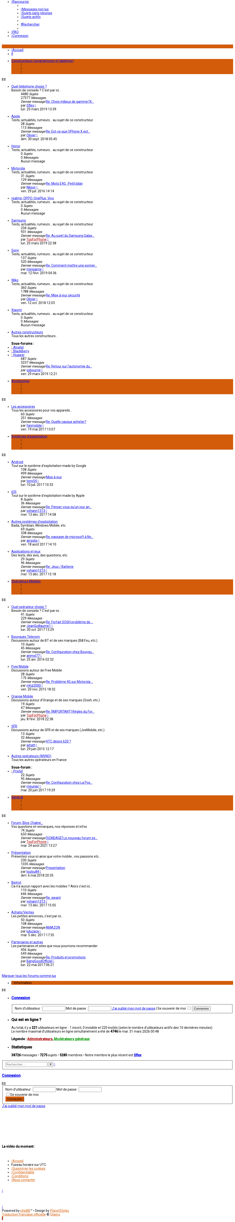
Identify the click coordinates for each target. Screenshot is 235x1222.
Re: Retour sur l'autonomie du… (69, 366)
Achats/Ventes (22, 912)
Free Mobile (20, 666)
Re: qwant (53, 898)
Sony (15, 250)
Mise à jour (54, 477)
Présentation (21, 853)
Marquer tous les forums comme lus (29, 976)
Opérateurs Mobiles (26, 581)
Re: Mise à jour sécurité (63, 295)
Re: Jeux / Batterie (60, 566)
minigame (34, 269)
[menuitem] (35, 9)
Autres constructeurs (27, 332)
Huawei (17, 355)
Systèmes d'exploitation (29, 436)
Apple (15, 116)
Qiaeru (55, 1214)
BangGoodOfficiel (39, 961)
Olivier (31, 135)
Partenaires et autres (27, 942)
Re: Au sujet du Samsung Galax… (70, 235)
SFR (14, 726)
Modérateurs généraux (72, 1039)
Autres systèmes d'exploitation (34, 522)
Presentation (55, 868)
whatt (30, 745)
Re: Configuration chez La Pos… (69, 782)
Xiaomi (16, 310)
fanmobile (34, 425)
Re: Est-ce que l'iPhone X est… (68, 131)
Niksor (31, 187)
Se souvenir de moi (174, 1008)
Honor (15, 146)
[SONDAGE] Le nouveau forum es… (71, 838)
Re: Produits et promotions (66, 957)
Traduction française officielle (24, 1214)
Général (17, 797)
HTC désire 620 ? (58, 741)
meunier (32, 786)
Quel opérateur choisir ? (29, 607)
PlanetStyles (59, 1211)
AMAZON (53, 927)
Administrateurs (39, 1039)
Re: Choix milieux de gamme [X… (70, 101)
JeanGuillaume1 (38, 626)
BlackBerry (20, 351)
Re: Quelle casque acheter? (66, 422)
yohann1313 (35, 511)
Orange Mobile (22, 696)
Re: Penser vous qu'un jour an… (69, 507)
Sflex (30, 105)
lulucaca (32, 931)
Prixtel (17, 771)
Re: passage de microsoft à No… (69, 537)
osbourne (33, 370)
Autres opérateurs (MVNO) (31, 756)
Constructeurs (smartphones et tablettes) (42, 61)
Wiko (14, 280)
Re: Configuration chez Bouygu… (70, 652)
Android (17, 462)
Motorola (18, 168)
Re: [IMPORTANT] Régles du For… (70, 711)
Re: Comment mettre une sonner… (71, 265)
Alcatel (17, 347)
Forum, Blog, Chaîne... (27, 823)
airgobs (32, 540)
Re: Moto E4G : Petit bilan (64, 183)
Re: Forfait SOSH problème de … (69, 622)
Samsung (18, 220)
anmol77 (33, 656)
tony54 (31, 481)
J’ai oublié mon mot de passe (133, 1008)
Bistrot (16, 882)
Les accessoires (23, 406)
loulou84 (32, 871)
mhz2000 (33, 685)
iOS (14, 492)
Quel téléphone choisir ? (29, 86)
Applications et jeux (25, 551)
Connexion (20, 998)
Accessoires (20, 381)
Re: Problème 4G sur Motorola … (69, 682)
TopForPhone (36, 239)
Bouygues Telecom (25, 637)
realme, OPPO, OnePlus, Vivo (32, 198)
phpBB (25, 1211)
